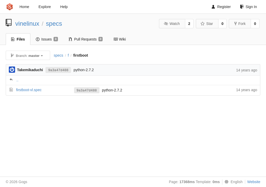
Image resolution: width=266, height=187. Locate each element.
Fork (239, 24)
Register (221, 7)
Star (207, 24)
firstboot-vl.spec (29, 90)
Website (253, 182)
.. (17, 80)
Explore (44, 7)
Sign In (248, 7)
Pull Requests (86, 39)
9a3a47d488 (58, 70)
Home (24, 7)
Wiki (120, 39)
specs (54, 23)
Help (64, 7)
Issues (47, 39)
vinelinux (27, 23)
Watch (172, 24)
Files (18, 39)
